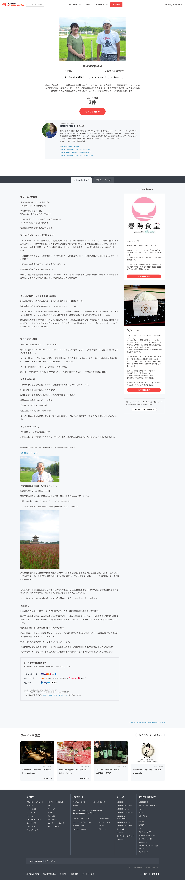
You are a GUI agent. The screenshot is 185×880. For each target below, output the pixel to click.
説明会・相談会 (104, 819)
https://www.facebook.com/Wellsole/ (75, 149)
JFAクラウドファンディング (125, 836)
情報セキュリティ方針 (146, 839)
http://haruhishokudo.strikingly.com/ (75, 152)
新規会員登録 (177, 5)
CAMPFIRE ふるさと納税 (124, 825)
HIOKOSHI (120, 832)
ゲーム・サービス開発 (33, 819)
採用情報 (74, 874)
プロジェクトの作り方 (79, 826)
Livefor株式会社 (50, 861)
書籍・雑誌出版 (52, 819)
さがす (88, 5)
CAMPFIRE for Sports (123, 822)
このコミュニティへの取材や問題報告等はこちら (145, 722)
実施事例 (101, 826)
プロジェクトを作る (78, 802)
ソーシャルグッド (32, 830)
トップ (81, 180)
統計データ (102, 829)
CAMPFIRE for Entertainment (121, 817)
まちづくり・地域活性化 (55, 802)
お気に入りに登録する (74, 77)
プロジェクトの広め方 (79, 829)
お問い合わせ (143, 816)
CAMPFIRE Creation (123, 809)
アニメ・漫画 (30, 812)
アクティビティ (103, 180)
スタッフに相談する (98, 802)
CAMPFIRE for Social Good (125, 812)
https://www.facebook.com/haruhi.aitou (77, 155)
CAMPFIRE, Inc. (50, 874)
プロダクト (30, 805)
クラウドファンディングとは (81, 822)
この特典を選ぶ (144, 276)
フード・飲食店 (31, 809)
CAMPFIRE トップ (101, 5)
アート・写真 (30, 826)
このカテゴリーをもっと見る (149, 735)
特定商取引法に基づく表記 (147, 835)
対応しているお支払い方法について (55, 695)
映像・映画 (51, 816)
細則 (140, 828)
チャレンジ (51, 809)
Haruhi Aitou (67, 126)
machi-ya (120, 839)
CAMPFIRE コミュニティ (124, 805)
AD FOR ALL (120, 829)
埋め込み (116, 77)
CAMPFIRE (120, 802)
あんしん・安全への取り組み (148, 805)
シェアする (98, 77)
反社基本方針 (143, 842)
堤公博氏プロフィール (29, 452)
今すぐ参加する (92, 111)
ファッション (30, 816)
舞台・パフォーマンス (55, 826)
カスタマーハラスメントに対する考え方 (148, 847)
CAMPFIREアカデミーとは (80, 819)
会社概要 (63, 874)
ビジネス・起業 (31, 823)
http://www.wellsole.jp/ (70, 146)
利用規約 (141, 825)
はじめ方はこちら (75, 5)
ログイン (167, 5)
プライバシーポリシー (146, 832)
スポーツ (50, 812)
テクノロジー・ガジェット (34, 802)
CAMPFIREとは (143, 802)
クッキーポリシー (144, 852)
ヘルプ (141, 812)
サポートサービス (104, 822)
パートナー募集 (88, 874)
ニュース (141, 809)
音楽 (49, 805)
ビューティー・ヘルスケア (56, 823)
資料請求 (116, 5)
